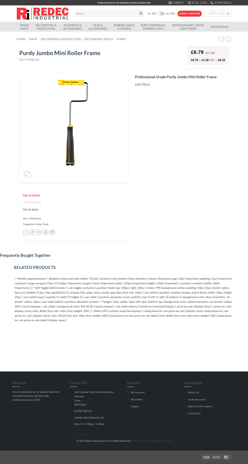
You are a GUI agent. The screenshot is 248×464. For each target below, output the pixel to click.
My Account (138, 392)
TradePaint (24, 26)
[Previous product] (228, 39)
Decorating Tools (99, 39)
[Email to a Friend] (39, 232)
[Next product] (221, 39)
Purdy (121, 39)
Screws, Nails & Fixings (124, 26)
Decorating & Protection (46, 26)
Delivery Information (200, 406)
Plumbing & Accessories (72, 26)
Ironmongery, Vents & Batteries (188, 26)
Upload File (219, 26)
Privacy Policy (164, 440)
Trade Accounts (197, 399)
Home (21, 39)
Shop (33, 39)
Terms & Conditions (143, 440)
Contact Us (194, 413)
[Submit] (141, 14)
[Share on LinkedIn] (52, 232)
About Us (193, 392)
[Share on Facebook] (26, 232)
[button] (190, 14)
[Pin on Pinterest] (46, 232)
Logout (135, 406)
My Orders (137, 399)
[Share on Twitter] (33, 232)
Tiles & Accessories (98, 26)
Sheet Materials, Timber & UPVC (153, 26)
